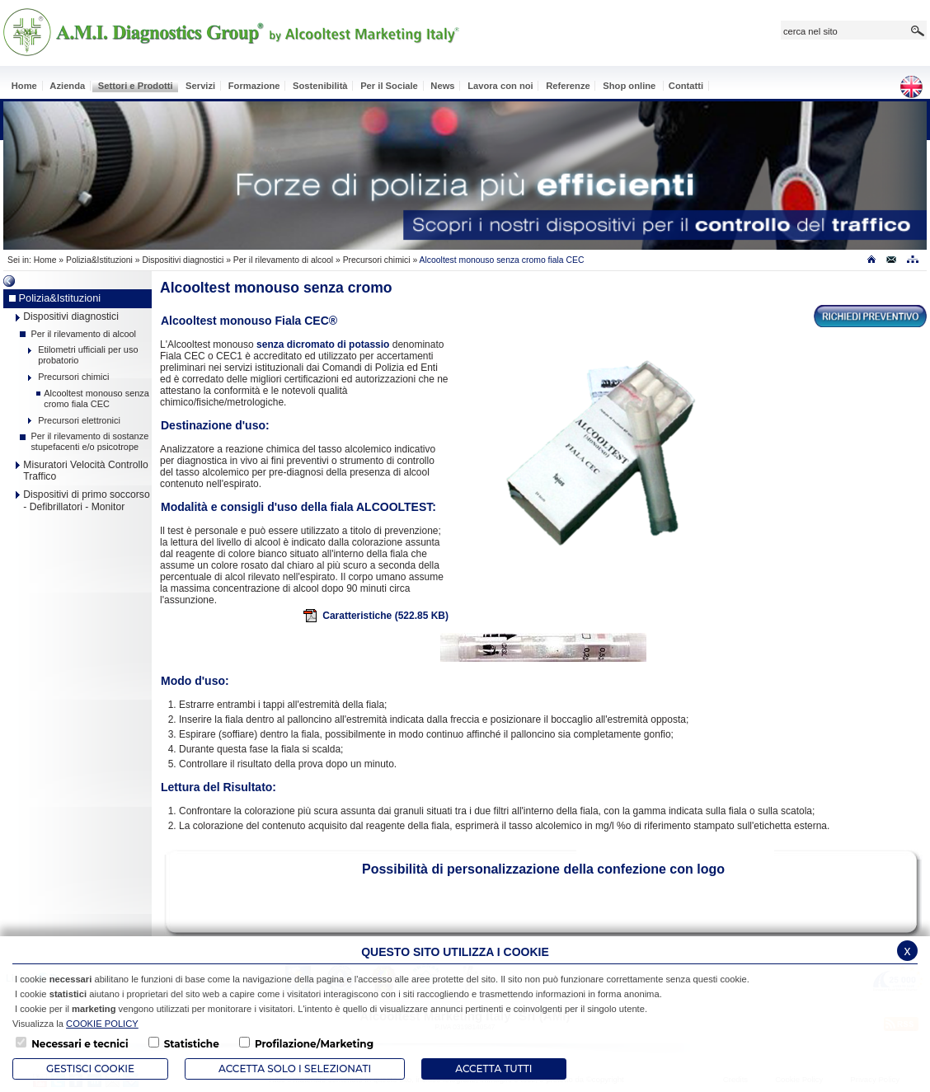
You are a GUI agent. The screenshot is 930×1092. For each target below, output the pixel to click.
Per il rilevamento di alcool (283, 260)
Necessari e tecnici (79, 1044)
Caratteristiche (376, 615)
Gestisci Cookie (90, 1068)
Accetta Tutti (493, 1068)
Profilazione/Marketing (314, 1044)
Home (45, 260)
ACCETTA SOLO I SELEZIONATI (294, 1068)
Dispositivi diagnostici (182, 260)
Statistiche (191, 1044)
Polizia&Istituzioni (99, 260)
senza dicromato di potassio (322, 344)
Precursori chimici (377, 260)
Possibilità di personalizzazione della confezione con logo (543, 869)
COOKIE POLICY (102, 1024)
